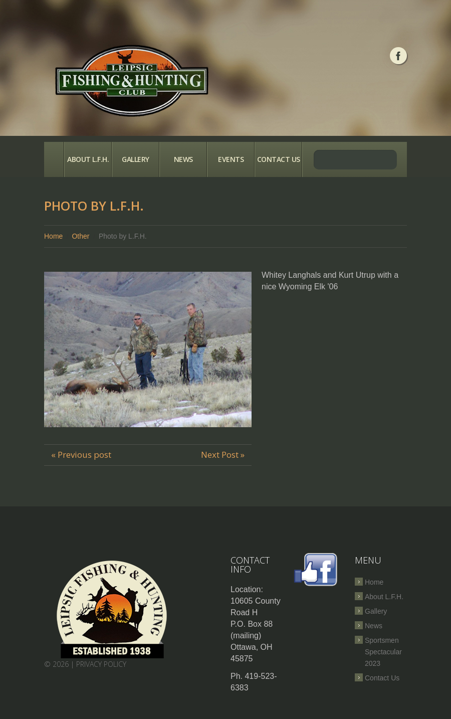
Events (231, 159)
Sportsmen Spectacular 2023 (383, 651)
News (183, 159)
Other (80, 236)
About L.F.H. (88, 159)
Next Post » (223, 454)
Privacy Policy (101, 664)
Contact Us (278, 159)
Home (54, 159)
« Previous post (81, 454)
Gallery (135, 159)
